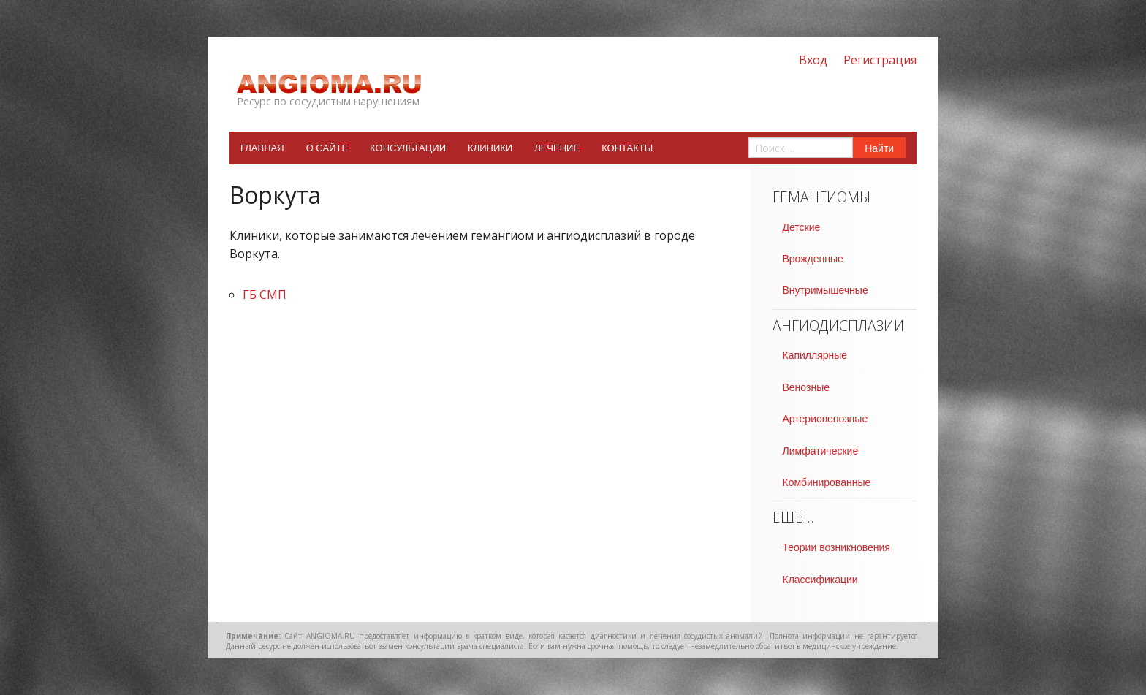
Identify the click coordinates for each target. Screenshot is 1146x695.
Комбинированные (827, 482)
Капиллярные (815, 355)
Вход (813, 60)
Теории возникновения (836, 547)
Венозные (806, 387)
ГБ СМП (264, 294)
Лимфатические (821, 451)
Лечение (557, 148)
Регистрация (880, 60)
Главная (262, 148)
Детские (802, 227)
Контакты (627, 148)
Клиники (490, 148)
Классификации (820, 579)
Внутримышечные (825, 290)
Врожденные (813, 259)
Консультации (408, 148)
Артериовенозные (825, 419)
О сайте (327, 148)
